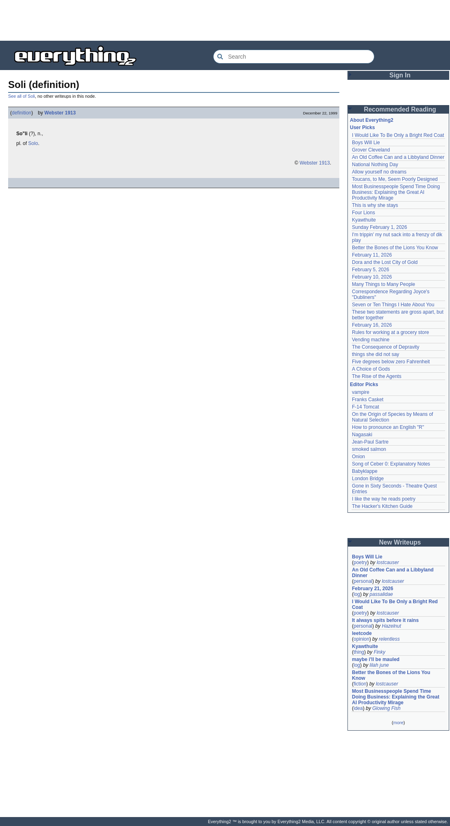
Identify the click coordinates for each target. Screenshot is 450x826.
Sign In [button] (400, 75)
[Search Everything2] (293, 57)
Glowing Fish (386, 708)
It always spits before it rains (385, 620)
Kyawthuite (364, 220)
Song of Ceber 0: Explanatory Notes (391, 464)
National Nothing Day (375, 164)
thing (359, 652)
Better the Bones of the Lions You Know (395, 247)
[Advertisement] (225, 20)
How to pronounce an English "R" (388, 427)
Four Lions (363, 212)
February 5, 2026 (370, 269)
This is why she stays (375, 205)
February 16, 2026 (372, 325)
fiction (360, 684)
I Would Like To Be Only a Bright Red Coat (398, 135)
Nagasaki (362, 434)
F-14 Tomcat (365, 407)
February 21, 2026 (372, 588)
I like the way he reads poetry (383, 499)
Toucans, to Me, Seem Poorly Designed (395, 179)
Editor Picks (364, 384)
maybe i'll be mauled (376, 659)
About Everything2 (371, 120)
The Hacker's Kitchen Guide (382, 506)
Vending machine (370, 340)
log (357, 594)
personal (363, 581)
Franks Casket (367, 399)
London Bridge (368, 478)
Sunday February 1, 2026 (379, 227)
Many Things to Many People (383, 284)
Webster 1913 (60, 113)
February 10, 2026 (372, 277)
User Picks (362, 127)
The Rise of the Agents (376, 376)
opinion (361, 639)
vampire (360, 392)
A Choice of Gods (371, 369)
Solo (33, 143)
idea (358, 708)
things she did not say (375, 354)
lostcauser (388, 562)
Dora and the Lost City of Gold (384, 262)
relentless (389, 639)
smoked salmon (369, 449)
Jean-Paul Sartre (370, 442)
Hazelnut (391, 626)
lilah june (379, 665)
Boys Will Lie (366, 142)
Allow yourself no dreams (379, 172)
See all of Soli (21, 96)
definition (21, 113)
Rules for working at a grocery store (390, 332)
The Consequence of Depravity (385, 347)
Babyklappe (365, 471)
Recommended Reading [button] (400, 109)
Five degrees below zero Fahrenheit (391, 362)
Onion (358, 456)
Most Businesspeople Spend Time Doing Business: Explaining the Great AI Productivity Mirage (396, 192)
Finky (379, 652)
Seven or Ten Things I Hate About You (393, 305)
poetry (360, 562)
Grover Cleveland (371, 150)
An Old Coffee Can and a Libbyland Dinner (398, 157)
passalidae (381, 594)
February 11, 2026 (372, 255)
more (398, 722)
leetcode (362, 633)
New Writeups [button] (400, 542)
